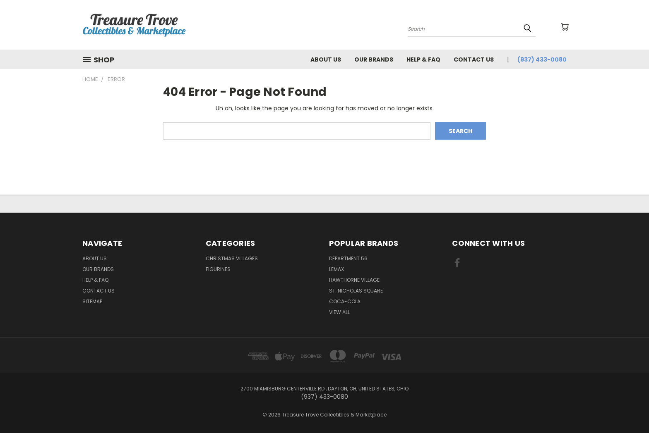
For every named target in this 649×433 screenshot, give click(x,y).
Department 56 (348, 258)
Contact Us (474, 59)
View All (339, 312)
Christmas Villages (232, 258)
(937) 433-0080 (542, 59)
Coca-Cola (345, 301)
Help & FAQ (423, 59)
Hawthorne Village (354, 279)
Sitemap (92, 301)
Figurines (218, 269)
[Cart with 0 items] (564, 27)
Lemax (336, 269)
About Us (325, 59)
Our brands (373, 59)
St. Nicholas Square (356, 290)
